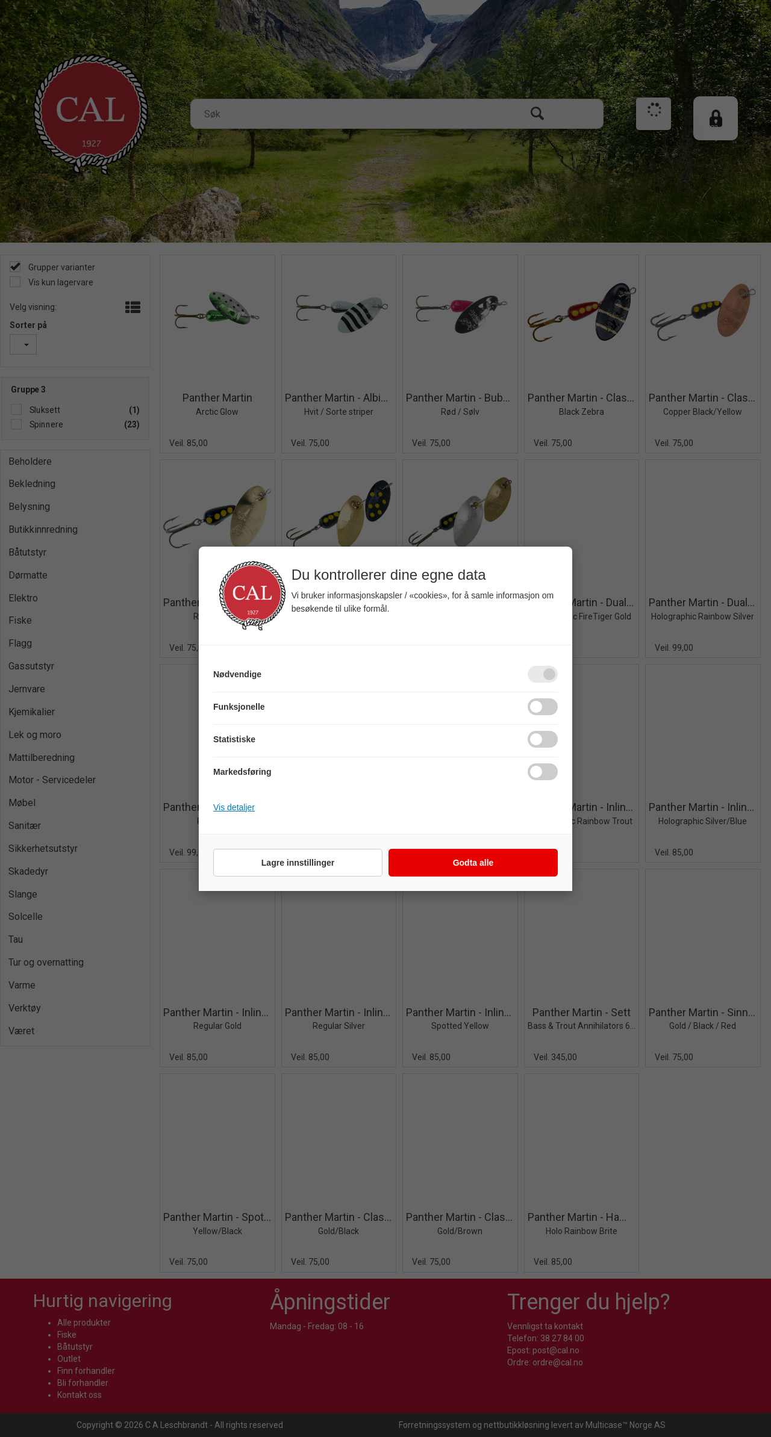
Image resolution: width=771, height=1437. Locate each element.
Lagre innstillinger (297, 862)
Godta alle (473, 862)
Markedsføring (242, 772)
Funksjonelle (239, 707)
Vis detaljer (234, 807)
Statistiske (234, 739)
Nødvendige (237, 674)
